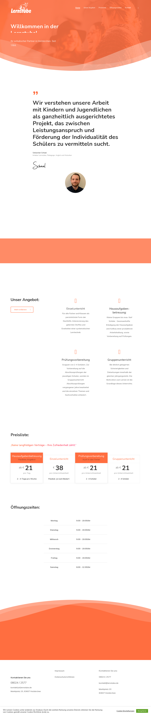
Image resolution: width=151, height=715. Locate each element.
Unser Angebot (89, 7)
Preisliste (102, 7)
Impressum (59, 671)
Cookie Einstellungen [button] (125, 711)
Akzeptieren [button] (142, 711)
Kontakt (128, 7)
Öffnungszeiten (116, 7)
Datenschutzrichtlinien (64, 677)
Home (77, 7)
